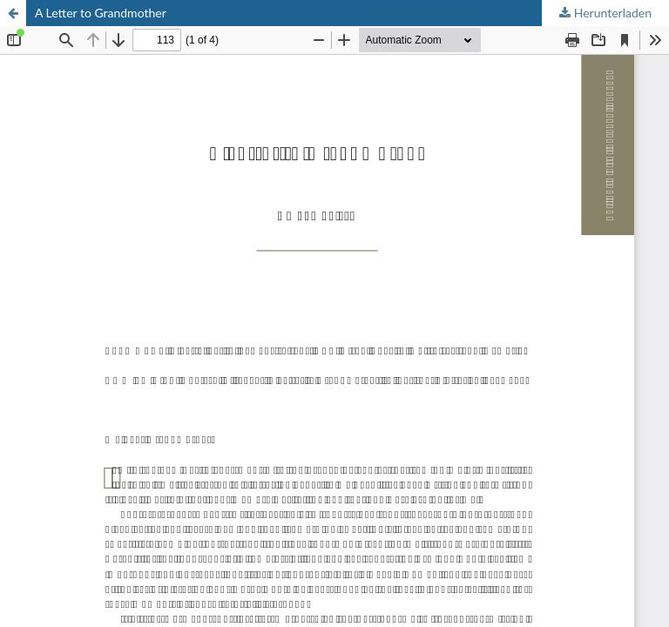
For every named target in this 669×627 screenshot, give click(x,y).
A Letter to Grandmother (100, 12)
